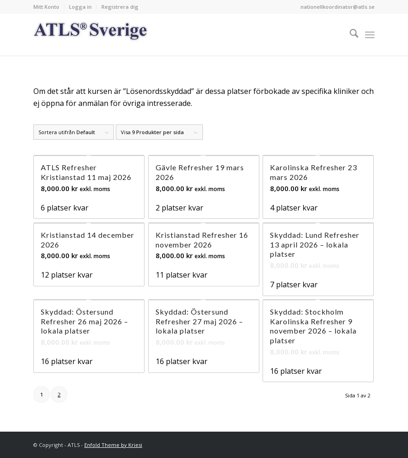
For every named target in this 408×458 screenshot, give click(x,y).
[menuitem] (48, 7)
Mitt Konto (46, 6)
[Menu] (370, 34)
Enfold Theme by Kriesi (113, 444)
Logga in (80, 6)
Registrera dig (119, 6)
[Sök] (349, 35)
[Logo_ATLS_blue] (90, 35)
